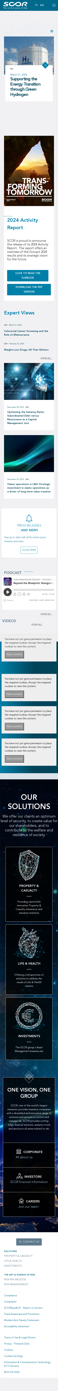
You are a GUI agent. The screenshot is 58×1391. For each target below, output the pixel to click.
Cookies (8, 1350)
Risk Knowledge (15, 1279)
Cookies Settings (13, 1356)
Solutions (10, 1251)
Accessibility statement (16, 1326)
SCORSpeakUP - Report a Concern (23, 1308)
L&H (6, 325)
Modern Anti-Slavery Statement (21, 1320)
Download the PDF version (29, 289)
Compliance (10, 1295)
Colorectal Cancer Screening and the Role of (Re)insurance (26, 333)
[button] (52, 31)
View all (46, 358)
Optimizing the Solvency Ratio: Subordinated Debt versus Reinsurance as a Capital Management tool (25, 418)
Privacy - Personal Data (16, 1344)
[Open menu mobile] (53, 5)
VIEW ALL (36, 625)
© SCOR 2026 (12, 1372)
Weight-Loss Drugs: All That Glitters (26, 350)
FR (36, 5)
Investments (13, 1266)
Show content (14, 654)
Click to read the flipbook (27, 275)
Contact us (31, 1242)
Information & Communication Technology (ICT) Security (27, 1364)
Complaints (10, 1302)
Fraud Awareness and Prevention (21, 1314)
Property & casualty (18, 1256)
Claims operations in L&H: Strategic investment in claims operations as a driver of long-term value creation (29, 488)
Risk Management (16, 1284)
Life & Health (13, 1261)
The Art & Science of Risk (19, 1275)
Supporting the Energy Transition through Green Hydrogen (25, 87)
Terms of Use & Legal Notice (20, 1337)
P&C (12, 69)
